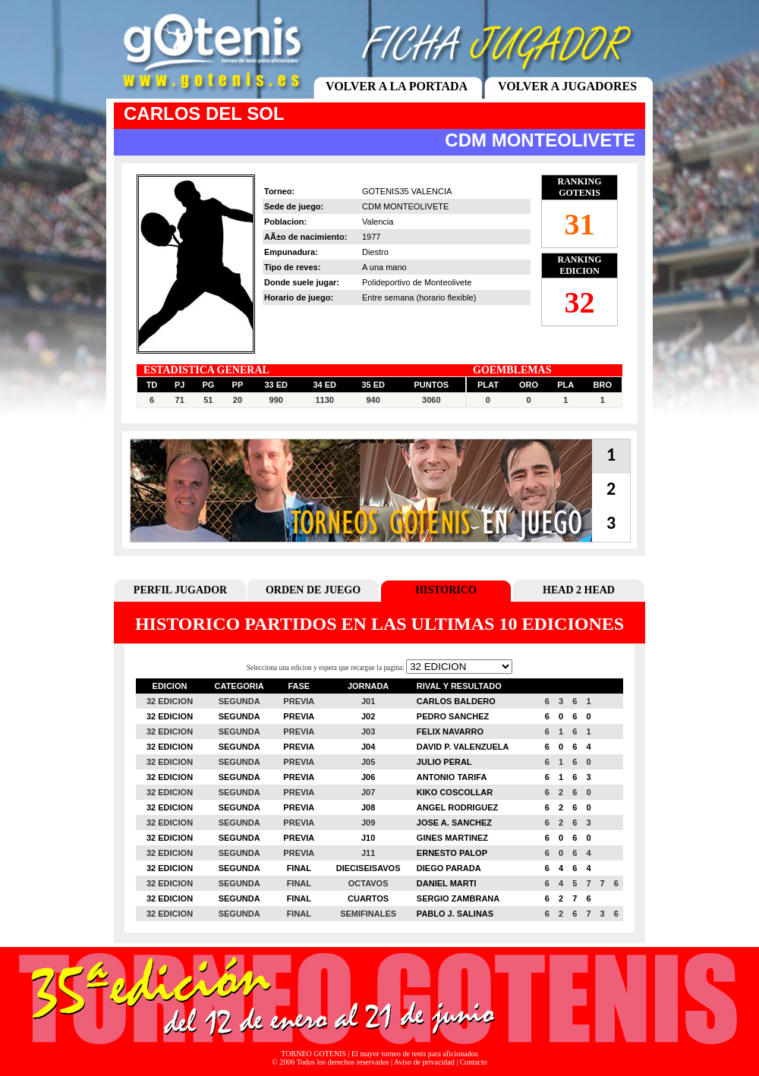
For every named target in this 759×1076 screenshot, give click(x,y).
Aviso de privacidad (424, 1062)
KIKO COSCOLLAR (455, 792)
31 (580, 224)
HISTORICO (446, 590)
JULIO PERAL (444, 761)
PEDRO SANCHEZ (453, 716)
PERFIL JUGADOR (180, 590)
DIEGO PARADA (449, 868)
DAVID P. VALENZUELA (463, 746)
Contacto (473, 1062)
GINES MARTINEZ (452, 837)
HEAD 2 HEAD (579, 590)
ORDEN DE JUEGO (313, 590)
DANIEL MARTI (447, 883)
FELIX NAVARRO (450, 731)
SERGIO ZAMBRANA (458, 898)
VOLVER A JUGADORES (567, 86)
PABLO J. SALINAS (455, 913)
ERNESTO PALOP (452, 852)
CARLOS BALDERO (456, 701)
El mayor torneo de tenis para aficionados (414, 1053)
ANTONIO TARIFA (452, 777)
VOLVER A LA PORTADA (397, 86)
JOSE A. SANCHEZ (454, 822)
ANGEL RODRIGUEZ (457, 807)
